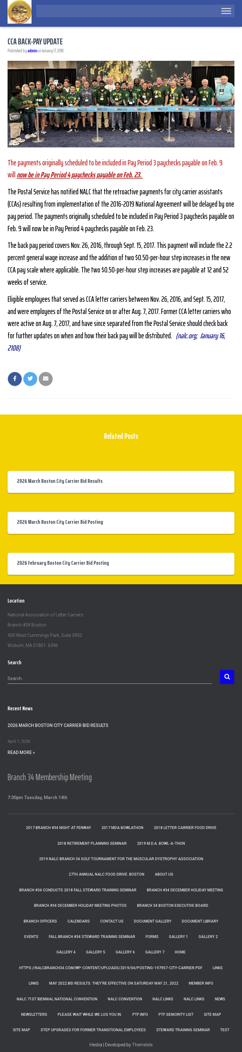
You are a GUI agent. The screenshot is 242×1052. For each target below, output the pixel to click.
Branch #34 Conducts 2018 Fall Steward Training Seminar (77, 890)
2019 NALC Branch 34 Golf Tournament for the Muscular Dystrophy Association (121, 859)
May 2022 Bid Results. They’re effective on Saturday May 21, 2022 (113, 983)
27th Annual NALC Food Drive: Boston (106, 874)
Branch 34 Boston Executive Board (172, 905)
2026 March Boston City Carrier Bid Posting (60, 521)
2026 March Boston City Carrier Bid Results (60, 481)
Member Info (201, 983)
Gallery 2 (208, 937)
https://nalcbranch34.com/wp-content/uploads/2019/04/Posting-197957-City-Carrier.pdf (110, 968)
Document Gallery (152, 921)
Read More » (21, 752)
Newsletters (34, 1014)
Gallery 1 (178, 937)
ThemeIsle (142, 1044)
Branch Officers (40, 921)
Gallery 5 (95, 952)
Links (218, 968)
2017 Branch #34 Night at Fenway (58, 828)
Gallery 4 (66, 952)
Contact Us (112, 921)
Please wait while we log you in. (90, 1014)
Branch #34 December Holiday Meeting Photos (80, 905)
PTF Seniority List (175, 1014)
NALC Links (194, 999)
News (220, 999)
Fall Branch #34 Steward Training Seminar (92, 937)
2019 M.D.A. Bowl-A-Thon (161, 843)
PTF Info (140, 1014)
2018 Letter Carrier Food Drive (185, 828)
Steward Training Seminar (183, 1030)
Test (224, 1030)
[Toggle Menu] (226, 11)
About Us (164, 874)
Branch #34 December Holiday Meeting (185, 890)
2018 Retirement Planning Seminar (92, 843)
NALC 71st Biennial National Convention (57, 999)
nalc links (163, 999)
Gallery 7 (154, 952)
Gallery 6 (125, 952)
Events (31, 937)
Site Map (212, 1014)
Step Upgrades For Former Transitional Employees (93, 1030)
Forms (152, 937)
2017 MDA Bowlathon (122, 828)
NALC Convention (125, 999)
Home (180, 952)
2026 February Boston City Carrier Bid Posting (63, 562)
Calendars (78, 921)
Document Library (200, 921)
